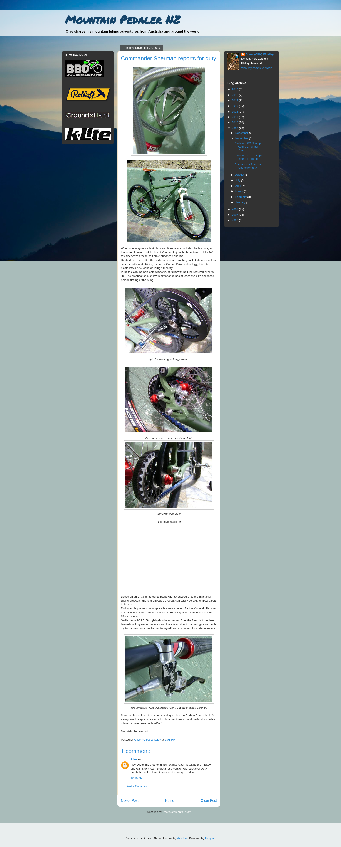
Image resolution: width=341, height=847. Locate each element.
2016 (235, 89)
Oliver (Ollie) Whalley (260, 54)
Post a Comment (136, 786)
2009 (235, 128)
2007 (235, 214)
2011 (235, 117)
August (240, 174)
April (238, 185)
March (239, 191)
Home (169, 800)
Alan (134, 759)
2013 (235, 106)
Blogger (209, 838)
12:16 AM (137, 778)
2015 (235, 95)
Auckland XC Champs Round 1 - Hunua (248, 157)
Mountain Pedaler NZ (122, 19)
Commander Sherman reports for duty (248, 166)
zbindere (182, 838)
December (242, 132)
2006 (235, 220)
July (238, 180)
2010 (235, 122)
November (242, 138)
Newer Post (130, 800)
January (240, 202)
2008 (235, 209)
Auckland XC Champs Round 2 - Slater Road (248, 146)
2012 (235, 111)
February (241, 196)
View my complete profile (256, 68)
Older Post (209, 800)
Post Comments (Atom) (177, 811)
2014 (235, 100)
